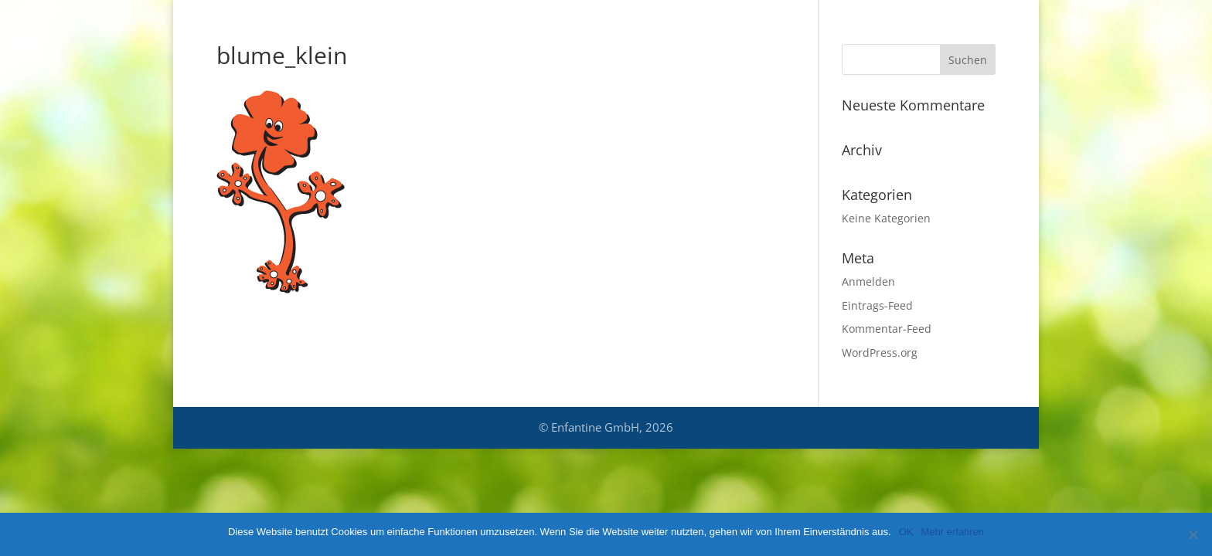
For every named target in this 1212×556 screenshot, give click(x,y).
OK (906, 531)
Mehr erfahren (952, 531)
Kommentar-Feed (886, 328)
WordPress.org (880, 352)
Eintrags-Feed (877, 305)
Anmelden (868, 281)
